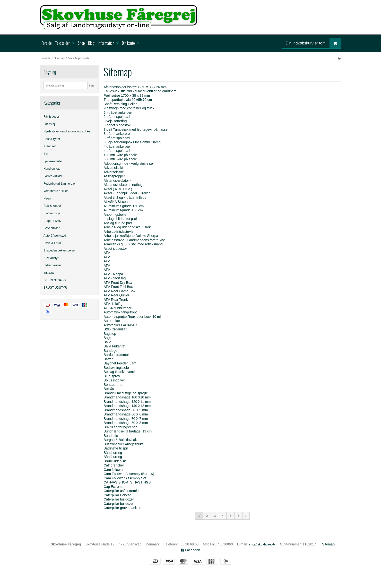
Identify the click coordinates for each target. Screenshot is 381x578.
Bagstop (110, 334)
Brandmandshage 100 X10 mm (127, 397)
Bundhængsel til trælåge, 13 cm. (128, 431)
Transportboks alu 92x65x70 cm (128, 100)
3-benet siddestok (117, 125)
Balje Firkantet (114, 346)
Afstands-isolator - (117, 180)
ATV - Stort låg (115, 278)
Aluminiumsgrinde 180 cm (123, 210)
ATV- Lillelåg (113, 304)
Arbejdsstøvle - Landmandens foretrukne (134, 240)
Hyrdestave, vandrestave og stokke (66, 131)
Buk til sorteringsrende (120, 427)
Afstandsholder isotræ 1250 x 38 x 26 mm (135, 87)
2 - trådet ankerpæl (118, 112)
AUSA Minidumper (117, 308)
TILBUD (48, 273)
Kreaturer (49, 146)
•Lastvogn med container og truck (129, 108)
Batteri (108, 359)
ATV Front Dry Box (118, 283)
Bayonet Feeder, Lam (120, 363)
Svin (46, 153)
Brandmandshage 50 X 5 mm (126, 410)
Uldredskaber (52, 265)
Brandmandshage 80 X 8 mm (126, 423)
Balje (107, 338)
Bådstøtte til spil (116, 448)
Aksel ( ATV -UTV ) (118, 189)
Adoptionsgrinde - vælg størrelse (128, 163)
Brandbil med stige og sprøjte (126, 393)
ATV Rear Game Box (119, 291)
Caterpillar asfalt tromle (121, 491)
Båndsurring (113, 453)
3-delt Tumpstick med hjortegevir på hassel (136, 129)
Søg (91, 85)
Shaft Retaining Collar (120, 104)
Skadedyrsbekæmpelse (59, 250)
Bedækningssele (116, 368)
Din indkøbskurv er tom (313, 43)
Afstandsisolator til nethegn (124, 185)
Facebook (190, 550)
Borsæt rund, (113, 385)
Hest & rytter (51, 139)
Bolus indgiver (114, 380)
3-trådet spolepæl (117, 138)
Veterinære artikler (55, 191)
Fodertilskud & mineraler (59, 183)
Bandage (110, 351)
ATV (107, 253)
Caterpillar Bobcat (117, 495)
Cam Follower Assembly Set (125, 478)
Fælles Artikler (52, 176)
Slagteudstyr (51, 213)
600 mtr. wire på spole (120, 159)
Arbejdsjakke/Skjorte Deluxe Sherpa (131, 236)
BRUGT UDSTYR (55, 287)
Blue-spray (112, 376)
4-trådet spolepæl (117, 151)
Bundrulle (111, 436)
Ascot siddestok (115, 248)
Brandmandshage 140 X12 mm (127, 406)
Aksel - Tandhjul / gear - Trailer (127, 193)
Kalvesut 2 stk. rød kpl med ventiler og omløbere (140, 91)
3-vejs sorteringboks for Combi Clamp (132, 142)
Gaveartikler (51, 228)
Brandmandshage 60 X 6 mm (126, 414)
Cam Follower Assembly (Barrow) (129, 474)
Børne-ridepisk (115, 461)
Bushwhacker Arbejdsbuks (123, 444)
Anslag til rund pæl (118, 223)
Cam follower (113, 470)
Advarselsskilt (114, 168)
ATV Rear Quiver (116, 295)
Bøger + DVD (52, 221)
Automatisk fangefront (120, 312)
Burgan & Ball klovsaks (121, 440)
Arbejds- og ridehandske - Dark (127, 227)
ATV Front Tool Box (118, 287)
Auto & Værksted (54, 235)
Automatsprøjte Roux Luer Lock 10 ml (132, 317)
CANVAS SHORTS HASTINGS (127, 482)
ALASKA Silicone (117, 202)
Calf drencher (114, 465)
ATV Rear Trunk (116, 300)
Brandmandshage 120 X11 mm (127, 402)
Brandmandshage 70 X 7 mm (126, 419)
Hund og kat (51, 168)
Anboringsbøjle (115, 214)
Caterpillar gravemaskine (122, 508)
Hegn (47, 198)
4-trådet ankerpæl (117, 146)
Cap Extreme (113, 487)
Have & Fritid (52, 243)
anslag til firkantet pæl (120, 219)
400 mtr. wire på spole (120, 155)
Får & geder (51, 116)
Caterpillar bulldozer (119, 499)
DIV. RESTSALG (54, 280)
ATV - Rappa (113, 274)
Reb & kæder (52, 205)
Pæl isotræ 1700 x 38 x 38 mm (127, 95)
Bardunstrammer (116, 355)
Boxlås (109, 389)
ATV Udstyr (51, 258)
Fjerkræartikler (53, 161)
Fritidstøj (49, 124)
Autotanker (112, 321)
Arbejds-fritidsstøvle (118, 231)
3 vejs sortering (115, 121)
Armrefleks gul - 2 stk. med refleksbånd (133, 244)
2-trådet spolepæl (117, 117)
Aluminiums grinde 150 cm (124, 206)
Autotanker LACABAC (120, 325)
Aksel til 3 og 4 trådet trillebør (125, 197)
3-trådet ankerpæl (117, 134)
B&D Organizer (115, 329)
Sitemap (328, 544)
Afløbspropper (114, 176)
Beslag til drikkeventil (119, 372)
